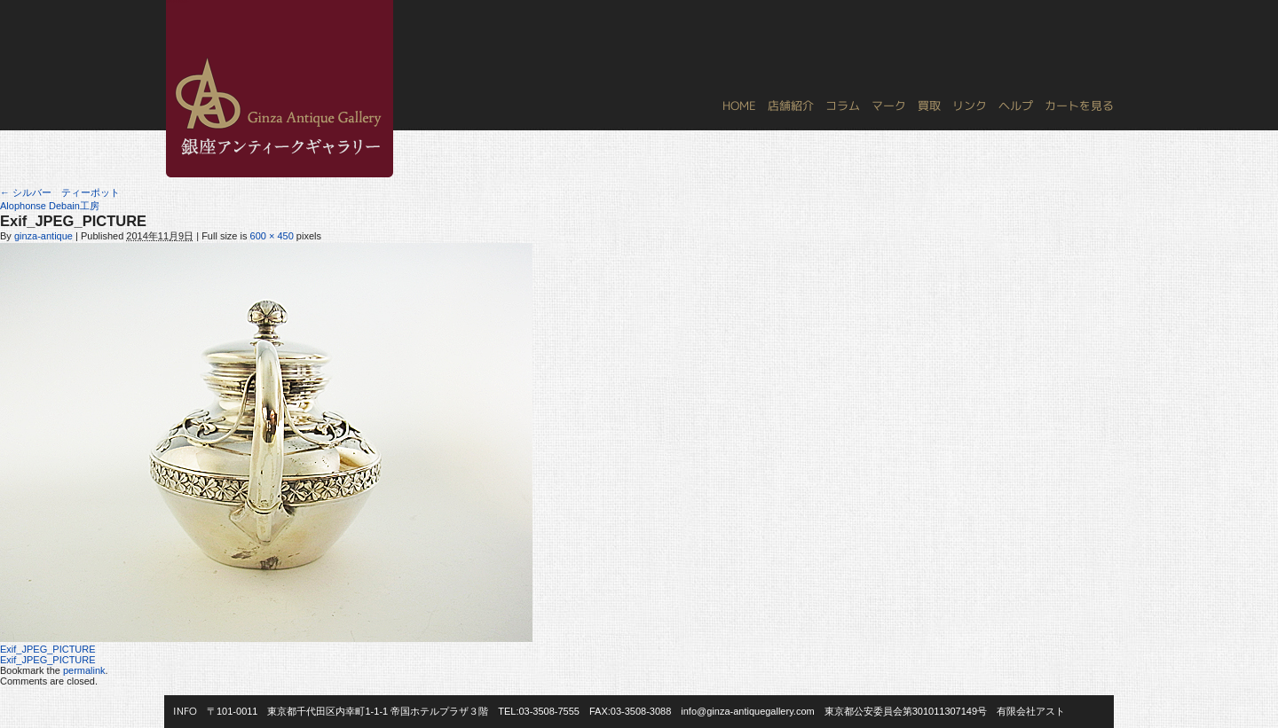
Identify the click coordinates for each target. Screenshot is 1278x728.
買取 (929, 106)
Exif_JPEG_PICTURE (48, 649)
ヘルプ (1015, 106)
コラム (842, 106)
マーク (889, 106)
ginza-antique (43, 236)
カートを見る (1079, 106)
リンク (969, 106)
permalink (84, 670)
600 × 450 (272, 236)
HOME (739, 106)
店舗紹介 (791, 106)
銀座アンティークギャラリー (177, 1)
